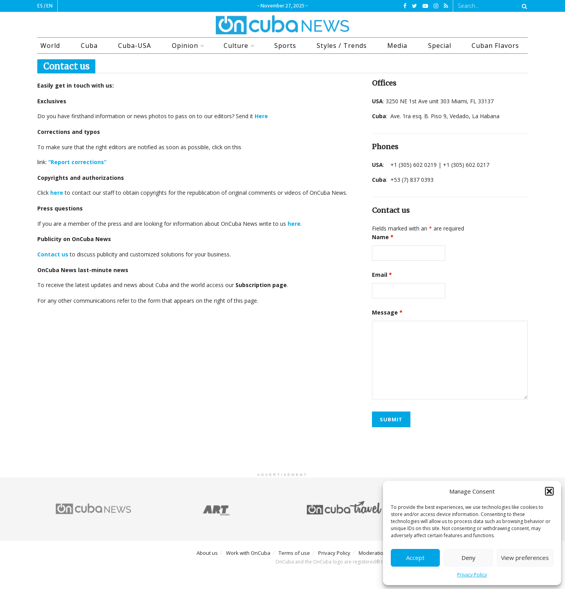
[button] (549, 491)
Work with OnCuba (248, 552)
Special (439, 45)
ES (40, 6)
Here (261, 116)
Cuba (89, 45)
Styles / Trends (341, 45)
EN (49, 6)
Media (397, 45)
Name (383, 237)
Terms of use (294, 552)
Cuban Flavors (495, 45)
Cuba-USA (134, 45)
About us (207, 552)
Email (382, 274)
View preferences (525, 558)
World (50, 45)
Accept (415, 558)
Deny (468, 558)
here (294, 223)
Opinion (185, 45)
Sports (285, 45)
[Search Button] (523, 6)
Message (387, 312)
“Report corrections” (77, 162)
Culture (236, 45)
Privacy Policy (472, 574)
